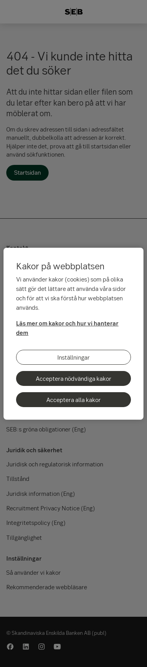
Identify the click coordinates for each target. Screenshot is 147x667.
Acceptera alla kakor (73, 400)
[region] (73, 334)
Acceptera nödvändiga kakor (73, 378)
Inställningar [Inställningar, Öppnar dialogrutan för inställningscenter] (73, 357)
